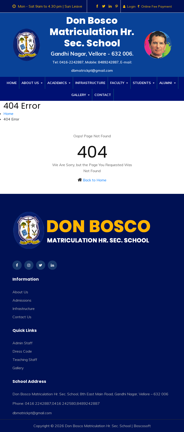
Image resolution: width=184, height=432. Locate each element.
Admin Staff (22, 343)
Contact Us (21, 317)
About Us (31, 83)
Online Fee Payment (155, 6)
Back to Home (94, 180)
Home (12, 83)
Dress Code (22, 351)
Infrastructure (90, 83)
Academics (58, 83)
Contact (102, 95)
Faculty (119, 83)
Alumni (167, 83)
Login (129, 6)
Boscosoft (142, 425)
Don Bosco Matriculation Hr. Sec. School (98, 425)
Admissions (21, 300)
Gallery (80, 95)
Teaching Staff (24, 359)
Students (143, 83)
